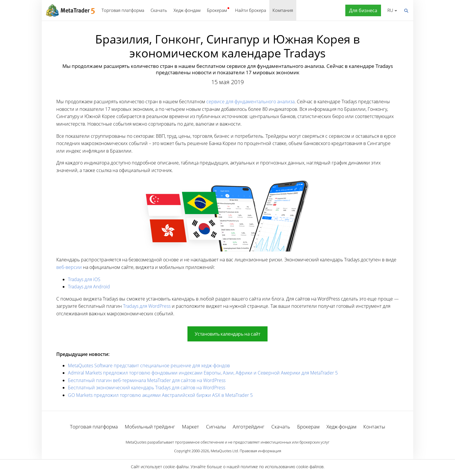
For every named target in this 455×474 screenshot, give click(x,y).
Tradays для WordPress (147, 306)
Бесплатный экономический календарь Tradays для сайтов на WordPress (146, 387)
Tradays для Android (89, 286)
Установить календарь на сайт (227, 334)
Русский (389, 10)
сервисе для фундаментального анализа (250, 101)
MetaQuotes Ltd (224, 450)
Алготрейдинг (248, 426)
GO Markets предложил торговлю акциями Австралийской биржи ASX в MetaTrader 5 (160, 395)
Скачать (159, 10)
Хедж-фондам (187, 10)
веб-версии (69, 267)
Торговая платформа (123, 10)
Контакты (374, 426)
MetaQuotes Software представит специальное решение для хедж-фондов (149, 365)
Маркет (190, 426)
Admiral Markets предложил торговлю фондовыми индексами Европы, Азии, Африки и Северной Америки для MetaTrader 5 (203, 373)
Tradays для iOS (84, 279)
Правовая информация (260, 450)
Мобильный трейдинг (150, 426)
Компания (282, 10)
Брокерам (217, 10)
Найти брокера (250, 10)
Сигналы (216, 426)
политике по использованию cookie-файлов (282, 466)
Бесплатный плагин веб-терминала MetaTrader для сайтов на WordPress (146, 380)
